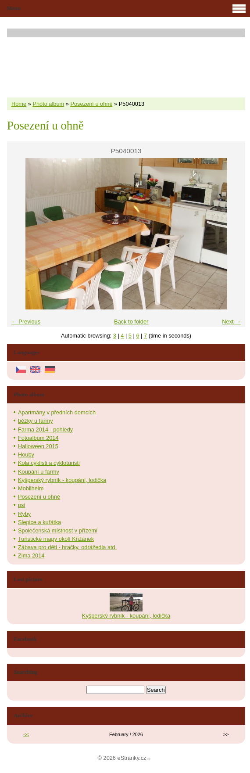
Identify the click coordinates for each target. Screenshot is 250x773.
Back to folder (131, 321)
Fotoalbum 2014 (38, 438)
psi (21, 505)
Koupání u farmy (38, 471)
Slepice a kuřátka (39, 522)
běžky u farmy (35, 420)
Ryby (24, 514)
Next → (231, 321)
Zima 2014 (31, 555)
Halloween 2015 (38, 446)
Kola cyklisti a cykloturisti (49, 463)
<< (26, 734)
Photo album (48, 104)
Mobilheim (30, 488)
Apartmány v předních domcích (57, 412)
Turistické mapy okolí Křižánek (56, 539)
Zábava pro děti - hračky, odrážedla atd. (67, 547)
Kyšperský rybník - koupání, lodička (62, 480)
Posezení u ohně (91, 104)
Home (18, 104)
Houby (26, 454)
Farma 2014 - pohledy (45, 429)
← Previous (25, 321)
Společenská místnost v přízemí (57, 530)
